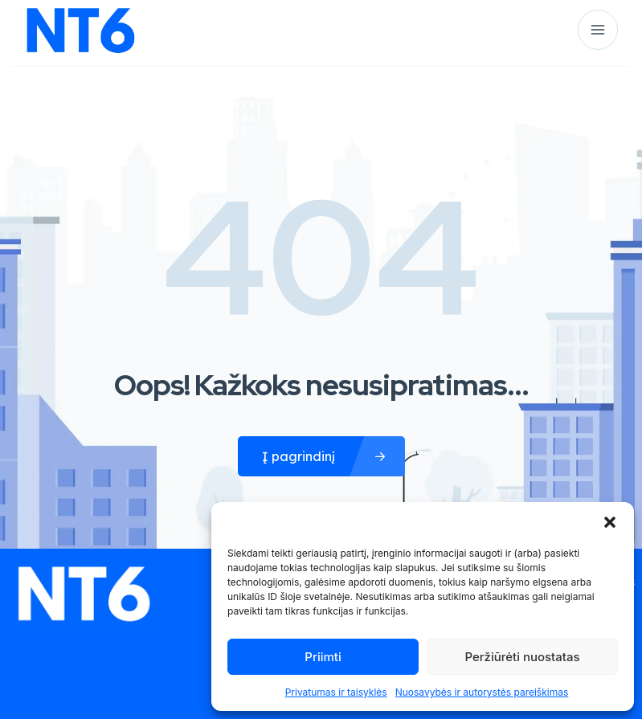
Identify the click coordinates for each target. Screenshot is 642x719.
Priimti (323, 656)
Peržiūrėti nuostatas (521, 656)
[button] (610, 522)
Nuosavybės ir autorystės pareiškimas (482, 692)
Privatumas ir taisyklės (336, 692)
